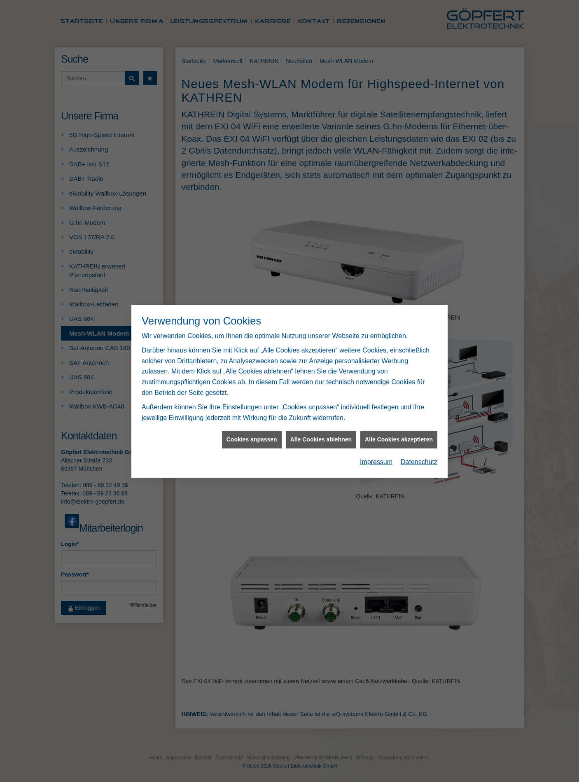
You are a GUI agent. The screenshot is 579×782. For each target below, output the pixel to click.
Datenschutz (419, 443)
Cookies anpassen (251, 421)
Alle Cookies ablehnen (321, 421)
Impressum (376, 443)
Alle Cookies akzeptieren (399, 421)
